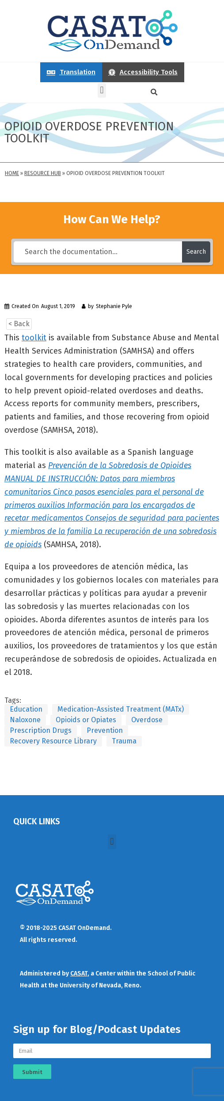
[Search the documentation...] (98, 252)
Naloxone (25, 720)
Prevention (105, 730)
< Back (19, 324)
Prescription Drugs (41, 730)
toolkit (34, 338)
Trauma (124, 741)
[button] (102, 90)
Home (12, 173)
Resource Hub (42, 173)
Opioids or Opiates (86, 720)
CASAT (78, 973)
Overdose (147, 720)
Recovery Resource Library (53, 741)
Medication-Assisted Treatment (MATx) (120, 709)
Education (26, 709)
